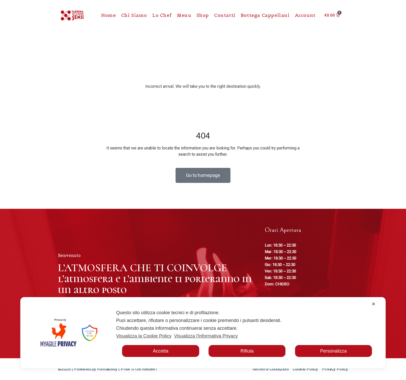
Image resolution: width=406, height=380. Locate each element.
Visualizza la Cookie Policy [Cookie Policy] (143, 336)
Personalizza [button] (333, 351)
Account (305, 15)
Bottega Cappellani (265, 15)
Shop (203, 15)
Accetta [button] (160, 351)
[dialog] (203, 333)
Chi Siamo (134, 15)
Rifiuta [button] (246, 351)
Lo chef (162, 15)
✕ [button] (373, 304)
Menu (184, 15)
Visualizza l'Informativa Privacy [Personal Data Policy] (206, 336)
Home (108, 15)
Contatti (225, 15)
